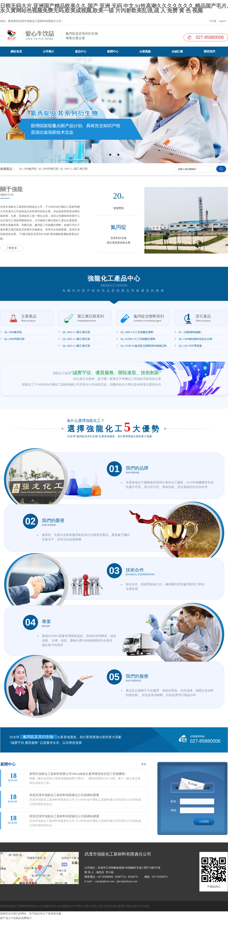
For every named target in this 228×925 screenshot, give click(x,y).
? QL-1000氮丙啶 (11, 332)
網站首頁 (16, 51)
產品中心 (80, 51)
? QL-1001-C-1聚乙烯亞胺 (74, 332)
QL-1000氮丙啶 (28, 168)
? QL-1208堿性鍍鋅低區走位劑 (193, 339)
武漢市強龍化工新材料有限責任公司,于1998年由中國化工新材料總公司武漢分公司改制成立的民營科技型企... (86, 799)
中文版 (212, 21)
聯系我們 (209, 51)
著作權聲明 (119, 906)
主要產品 (28, 318)
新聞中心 (113, 51)
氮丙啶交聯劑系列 (149, 318)
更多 (143, 764)
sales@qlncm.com (105, 881)
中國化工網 (81, 906)
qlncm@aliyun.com (126, 881)
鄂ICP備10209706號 (137, 906)
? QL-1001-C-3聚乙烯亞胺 (74, 339)
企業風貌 (145, 51)
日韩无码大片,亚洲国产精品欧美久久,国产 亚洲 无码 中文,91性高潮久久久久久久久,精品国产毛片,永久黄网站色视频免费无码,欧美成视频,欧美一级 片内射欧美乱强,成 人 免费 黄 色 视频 (114, 8)
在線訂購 (177, 51)
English (222, 21)
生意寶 (107, 906)
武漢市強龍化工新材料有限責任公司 (40, 21)
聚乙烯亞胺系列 (90, 318)
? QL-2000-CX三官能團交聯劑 (135, 332)
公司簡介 (48, 51)
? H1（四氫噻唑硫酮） (189, 332)
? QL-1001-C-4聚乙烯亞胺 (74, 345)
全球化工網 (95, 906)
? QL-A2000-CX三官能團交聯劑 (136, 339)
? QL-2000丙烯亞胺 (12, 339)
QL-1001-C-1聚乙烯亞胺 (74, 168)
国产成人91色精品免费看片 (16, 918)
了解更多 (11, 248)
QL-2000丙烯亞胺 (48, 168)
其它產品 (203, 318)
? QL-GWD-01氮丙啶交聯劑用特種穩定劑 (142, 345)
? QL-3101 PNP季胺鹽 (188, 345)
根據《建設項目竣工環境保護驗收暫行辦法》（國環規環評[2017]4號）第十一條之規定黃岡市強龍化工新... (86, 778)
